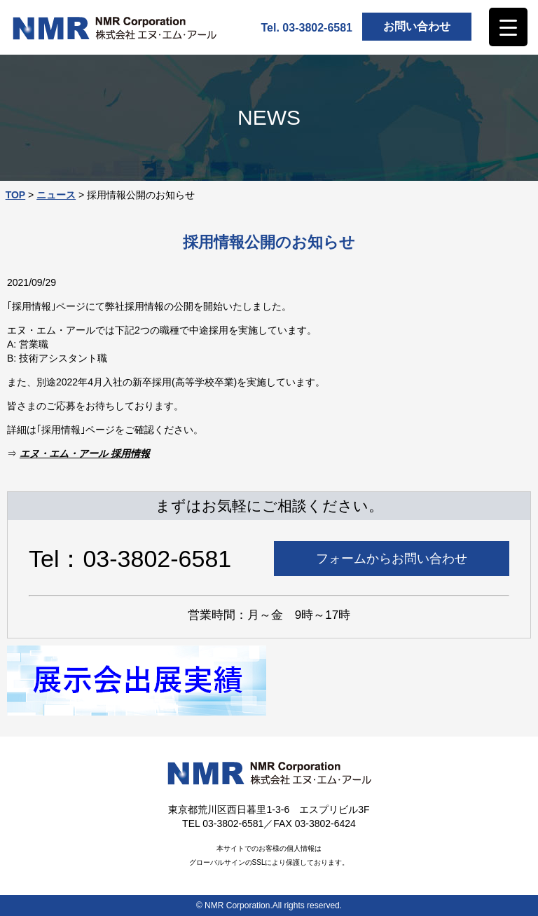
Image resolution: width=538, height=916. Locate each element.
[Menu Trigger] (508, 27)
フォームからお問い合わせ (391, 559)
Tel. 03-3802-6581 (306, 28)
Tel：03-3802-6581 (130, 558)
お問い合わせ (416, 26)
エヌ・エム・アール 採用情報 (85, 453)
